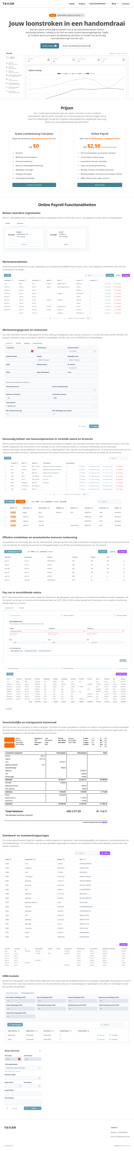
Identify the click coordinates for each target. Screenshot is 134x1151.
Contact (125, 3)
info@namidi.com (123, 1136)
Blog (114, 3)
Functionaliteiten (97, 3)
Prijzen (82, 3)
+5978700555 (122, 1132)
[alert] (67, 15)
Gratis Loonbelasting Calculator (77, 46)
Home (72, 3)
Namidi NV (126, 1146)
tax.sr (11, 1146)
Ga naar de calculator (34, 185)
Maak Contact (49, 46)
